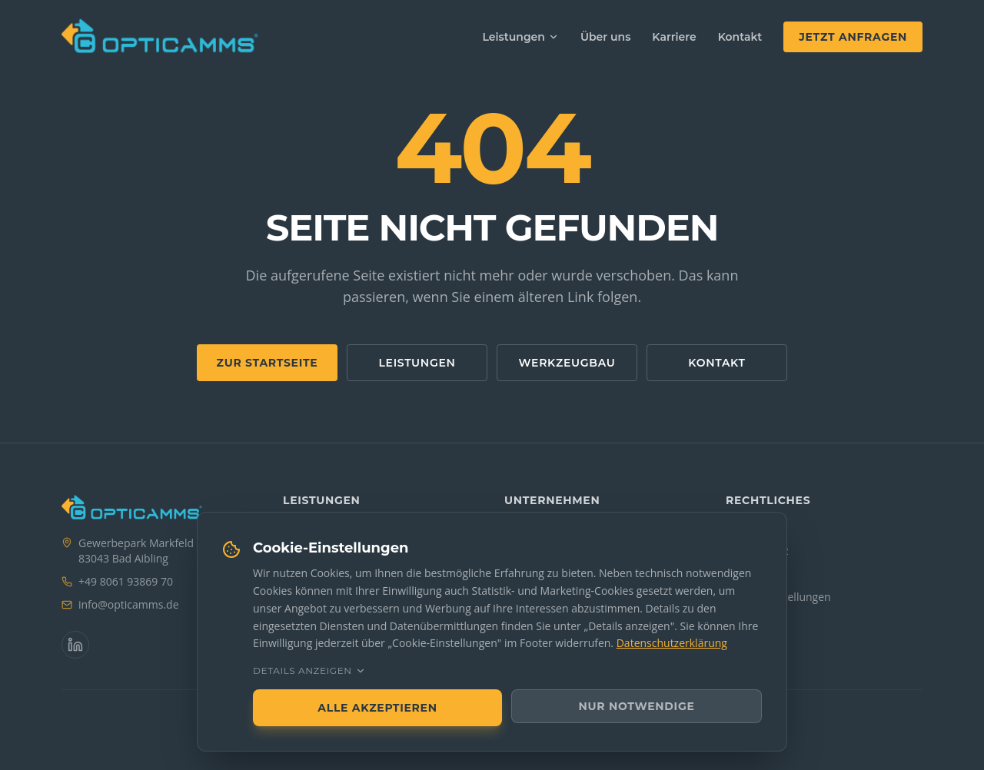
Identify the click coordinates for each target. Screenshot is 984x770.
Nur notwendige (637, 706)
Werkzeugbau (567, 363)
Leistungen (521, 37)
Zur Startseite (267, 363)
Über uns (605, 37)
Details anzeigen (309, 670)
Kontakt (740, 37)
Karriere (674, 37)
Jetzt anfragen (853, 37)
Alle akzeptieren (377, 708)
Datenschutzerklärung (672, 643)
